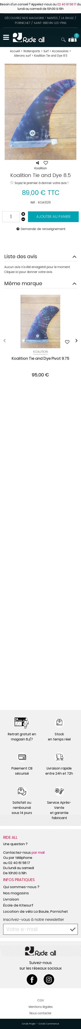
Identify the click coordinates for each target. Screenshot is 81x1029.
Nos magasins (16, 893)
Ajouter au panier (53, 217)
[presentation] (4, 340)
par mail (38, 852)
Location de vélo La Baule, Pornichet (35, 911)
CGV (40, 1000)
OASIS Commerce (49, 1024)
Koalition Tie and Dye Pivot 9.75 (40, 358)
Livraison (11, 899)
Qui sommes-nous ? (21, 886)
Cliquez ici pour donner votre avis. (28, 272)
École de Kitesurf (18, 905)
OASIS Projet (28, 1024)
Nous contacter (40, 1013)
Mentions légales (41, 1006)
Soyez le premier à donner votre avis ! (39, 183)
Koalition (40, 351)
